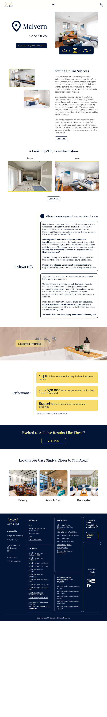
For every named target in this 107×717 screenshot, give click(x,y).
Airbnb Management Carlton (39, 563)
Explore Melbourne (35, 540)
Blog (30, 525)
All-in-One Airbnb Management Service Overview (65, 527)
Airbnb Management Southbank (36, 559)
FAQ (30, 536)
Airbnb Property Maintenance (67, 535)
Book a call (61, 139)
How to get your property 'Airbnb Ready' (38, 529)
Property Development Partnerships (65, 552)
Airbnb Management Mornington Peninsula (36, 593)
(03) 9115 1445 (12, 540)
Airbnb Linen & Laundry (65, 541)
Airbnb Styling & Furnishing (67, 532)
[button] (53, 5)
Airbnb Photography (64, 545)
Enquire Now (90, 536)
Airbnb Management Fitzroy (39, 566)
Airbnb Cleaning (63, 538)
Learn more (53, 199)
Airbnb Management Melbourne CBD (36, 554)
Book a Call (53, 441)
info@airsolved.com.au (15, 536)
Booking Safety (62, 548)
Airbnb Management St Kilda (39, 584)
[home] (8, 5)
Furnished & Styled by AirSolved (31, 46)
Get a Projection (34, 533)
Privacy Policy (12, 557)
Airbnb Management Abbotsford (36, 575)
